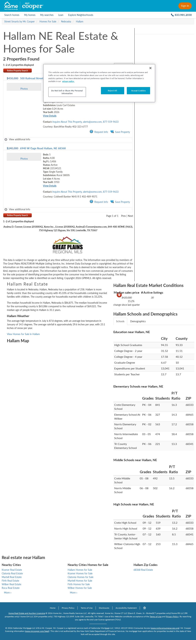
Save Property (120, 131)
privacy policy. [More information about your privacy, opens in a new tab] (68, 81)
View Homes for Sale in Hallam (23, 334)
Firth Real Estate (10, 580)
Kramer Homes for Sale (80, 573)
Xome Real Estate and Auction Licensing (26, 613)
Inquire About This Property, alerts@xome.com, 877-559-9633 (85, 121)
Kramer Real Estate (12, 569)
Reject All (112, 90)
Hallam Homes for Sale (80, 569)
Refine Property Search (17, 70)
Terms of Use (86, 608)
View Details (49, 115)
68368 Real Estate (143, 569)
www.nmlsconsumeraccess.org (165, 628)
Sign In (185, 5)
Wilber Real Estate (11, 584)
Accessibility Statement (126, 608)
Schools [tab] (120, 321)
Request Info (99, 131)
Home (52, 608)
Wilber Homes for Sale (80, 587)
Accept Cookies (138, 90)
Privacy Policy (68, 608)
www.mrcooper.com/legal (37, 631)
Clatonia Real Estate (12, 573)
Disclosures (104, 608)
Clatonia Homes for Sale (80, 577)
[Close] (150, 68)
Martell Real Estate (12, 577)
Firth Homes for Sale (79, 584)
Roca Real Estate (10, 587)
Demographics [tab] (138, 321)
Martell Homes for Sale (80, 580)
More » (7, 592)
